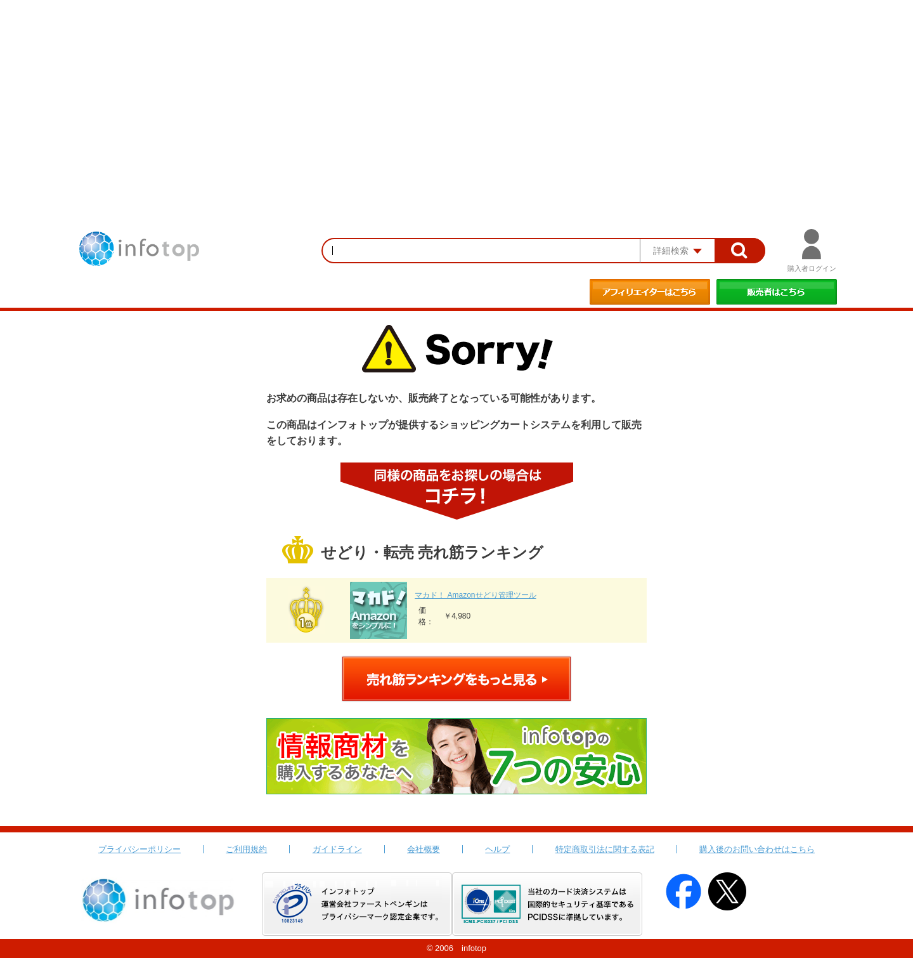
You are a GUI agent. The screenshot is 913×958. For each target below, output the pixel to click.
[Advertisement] (456, 95)
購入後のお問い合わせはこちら (757, 849)
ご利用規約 (246, 849)
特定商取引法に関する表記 (604, 849)
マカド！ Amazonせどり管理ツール (475, 595)
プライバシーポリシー (139, 849)
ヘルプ (497, 849)
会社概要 (423, 849)
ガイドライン (337, 849)
